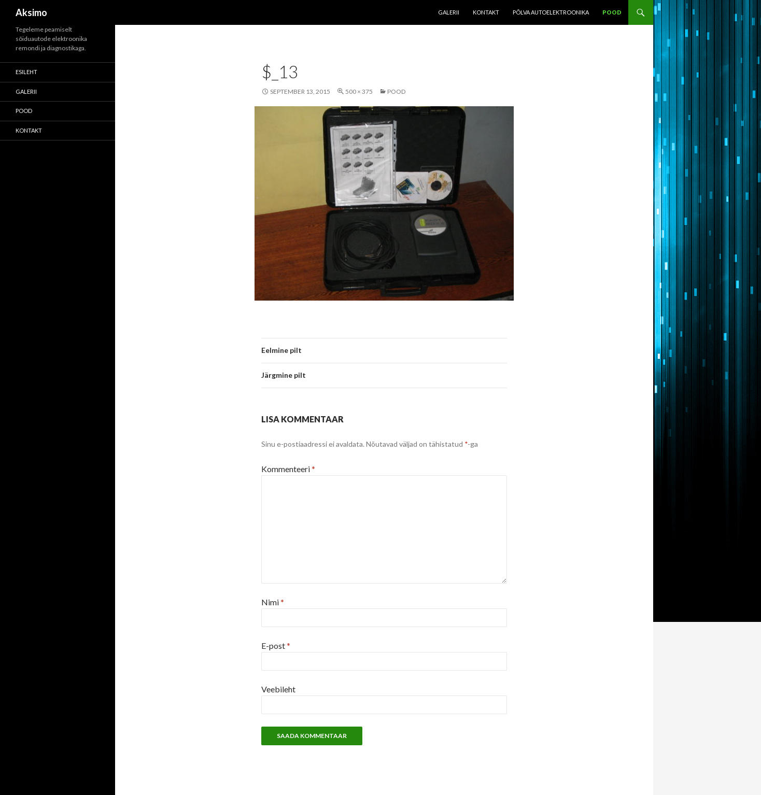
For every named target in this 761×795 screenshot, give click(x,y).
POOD (612, 12)
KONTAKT (486, 12)
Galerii (448, 12)
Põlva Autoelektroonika (551, 12)
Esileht (26, 71)
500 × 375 (359, 91)
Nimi (272, 602)
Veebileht (278, 689)
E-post (275, 645)
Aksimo (31, 12)
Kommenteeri (288, 469)
